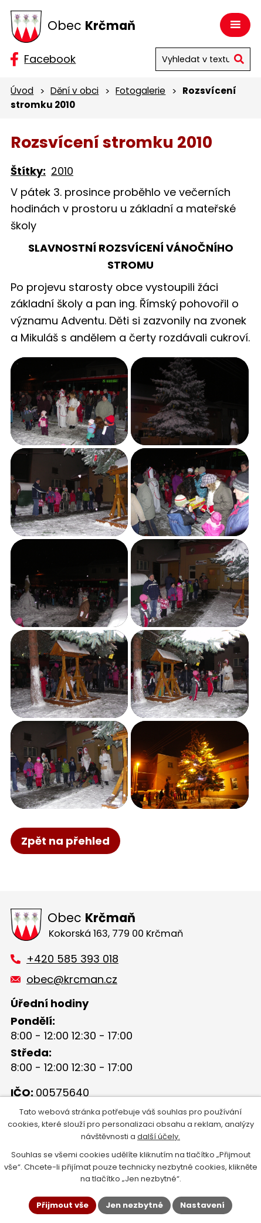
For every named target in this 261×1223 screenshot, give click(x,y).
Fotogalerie (140, 90)
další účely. (158, 1136)
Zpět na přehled (65, 841)
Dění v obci (74, 90)
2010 (62, 171)
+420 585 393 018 (72, 958)
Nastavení (202, 1205)
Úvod (22, 90)
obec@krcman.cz (71, 979)
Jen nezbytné (134, 1205)
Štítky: (28, 171)
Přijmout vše (62, 1205)
